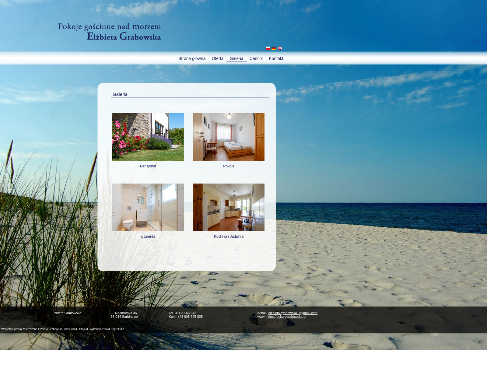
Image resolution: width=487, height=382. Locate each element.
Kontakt (276, 58)
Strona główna (192, 58)
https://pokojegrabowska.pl (286, 316)
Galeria (236, 58)
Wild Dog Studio (114, 329)
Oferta (218, 58)
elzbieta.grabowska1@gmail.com (292, 313)
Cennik (256, 58)
